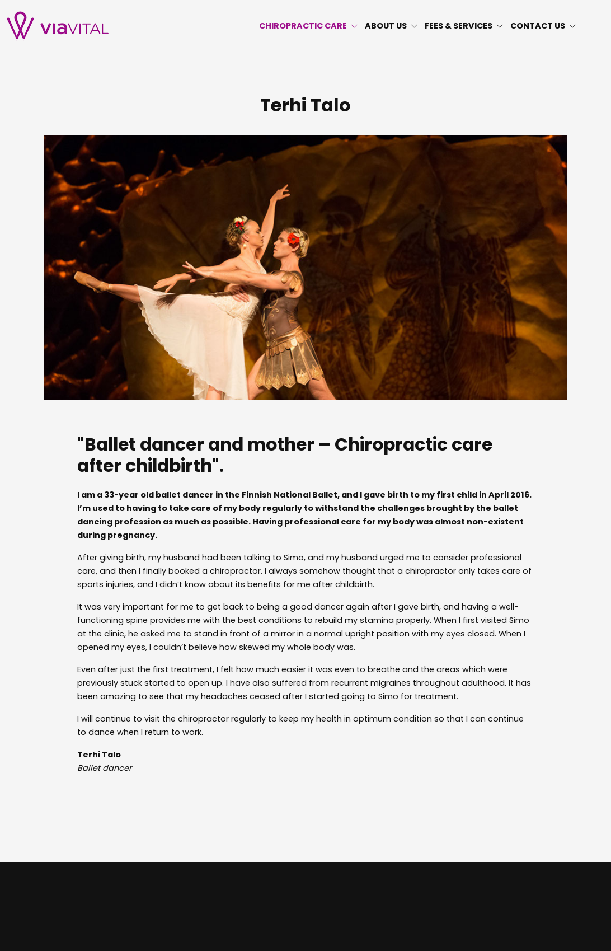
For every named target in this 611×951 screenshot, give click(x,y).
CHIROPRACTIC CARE (308, 25)
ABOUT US (391, 25)
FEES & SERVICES (464, 25)
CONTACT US (543, 25)
